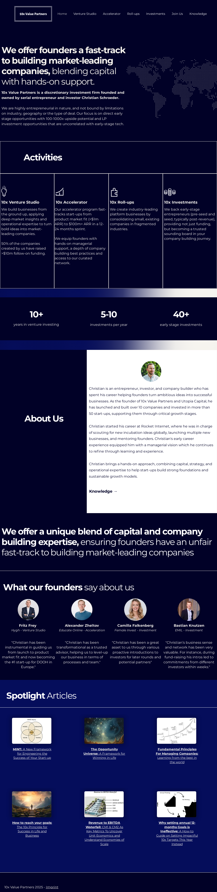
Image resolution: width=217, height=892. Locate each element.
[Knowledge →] (103, 491)
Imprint (52, 887)
